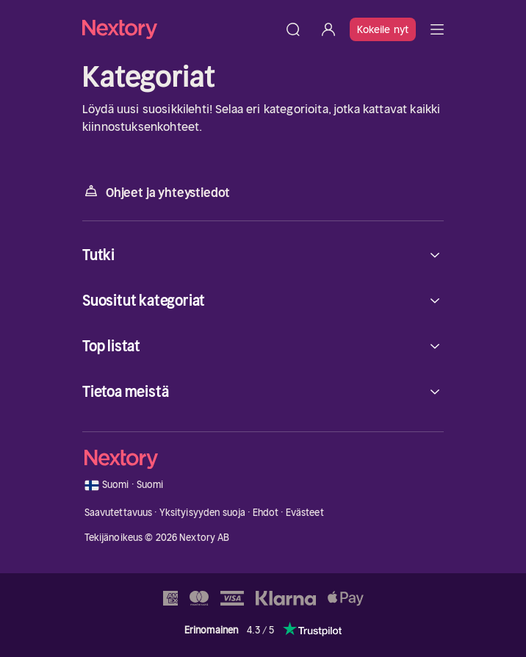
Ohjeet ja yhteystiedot (156, 191)
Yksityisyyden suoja (202, 512)
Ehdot (266, 512)
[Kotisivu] (178, 29)
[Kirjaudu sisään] (328, 29)
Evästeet (305, 512)
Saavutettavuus (118, 512)
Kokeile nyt (382, 29)
